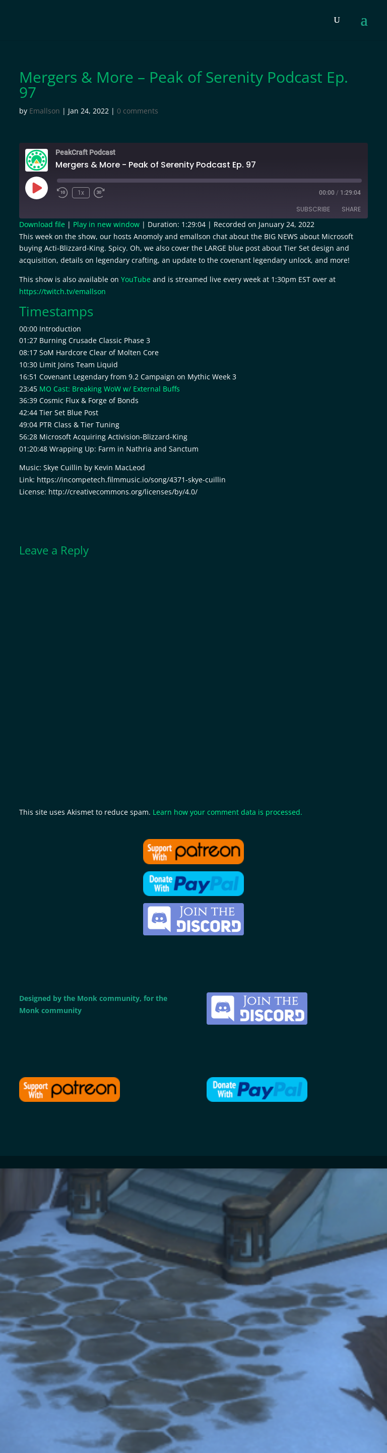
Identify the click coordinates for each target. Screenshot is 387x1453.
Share (351, 209)
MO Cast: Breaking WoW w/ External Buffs (109, 389)
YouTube (136, 279)
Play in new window (106, 224)
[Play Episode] (36, 188)
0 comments (137, 111)
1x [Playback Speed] (81, 192)
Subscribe (313, 209)
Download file (42, 224)
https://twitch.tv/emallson (62, 291)
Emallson (44, 111)
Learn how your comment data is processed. (227, 812)
